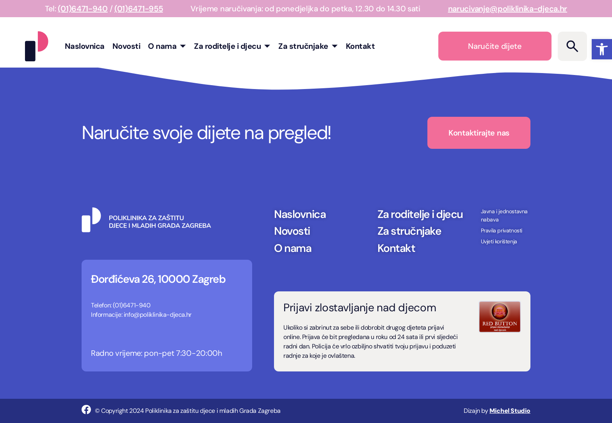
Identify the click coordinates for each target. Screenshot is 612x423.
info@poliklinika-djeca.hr (158, 315)
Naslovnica (85, 46)
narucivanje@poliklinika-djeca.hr (507, 9)
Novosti (126, 46)
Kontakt (360, 46)
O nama (167, 46)
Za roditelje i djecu (232, 46)
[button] (602, 49)
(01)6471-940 (82, 9)
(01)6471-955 (138, 9)
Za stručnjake (308, 46)
